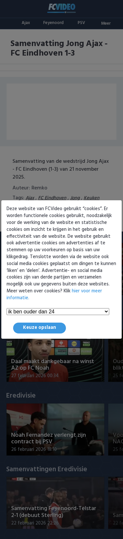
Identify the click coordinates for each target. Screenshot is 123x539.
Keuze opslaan (39, 327)
